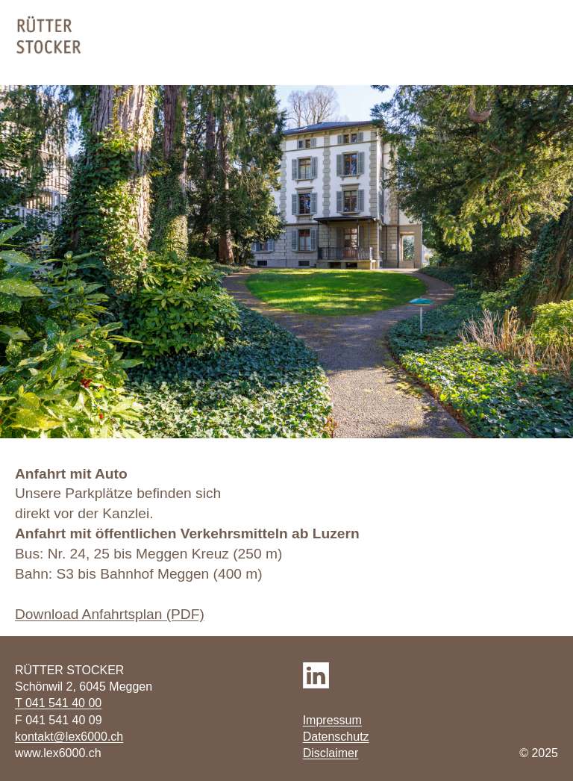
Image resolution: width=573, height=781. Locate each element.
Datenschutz (336, 736)
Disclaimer (331, 753)
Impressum (332, 720)
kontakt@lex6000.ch (69, 736)
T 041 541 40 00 (58, 703)
